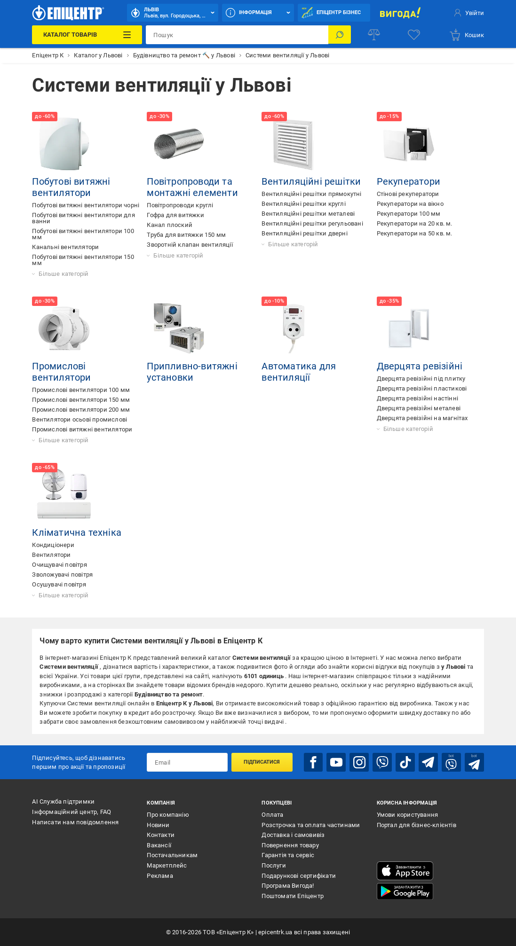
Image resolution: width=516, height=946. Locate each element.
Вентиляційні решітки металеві (308, 213)
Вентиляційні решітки (311, 181)
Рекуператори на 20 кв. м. (414, 223)
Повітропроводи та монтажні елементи (192, 187)
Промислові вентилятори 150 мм (81, 399)
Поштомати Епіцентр (293, 895)
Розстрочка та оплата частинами (311, 824)
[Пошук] (339, 34)
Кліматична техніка (76, 532)
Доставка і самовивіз (293, 834)
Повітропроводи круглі (180, 205)
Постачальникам (172, 855)
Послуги (274, 864)
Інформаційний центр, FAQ (71, 811)
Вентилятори (51, 554)
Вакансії (159, 844)
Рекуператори (408, 181)
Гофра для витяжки (175, 215)
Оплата (272, 814)
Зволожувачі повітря (62, 574)
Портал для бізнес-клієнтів (416, 824)
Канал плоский (169, 224)
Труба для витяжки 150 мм (186, 234)
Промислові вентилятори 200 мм (81, 409)
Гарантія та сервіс (288, 855)
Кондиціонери (53, 544)
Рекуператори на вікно (410, 203)
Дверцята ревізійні (420, 366)
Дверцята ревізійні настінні (417, 398)
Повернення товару (290, 844)
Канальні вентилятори (65, 246)
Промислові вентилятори (61, 371)
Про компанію (168, 814)
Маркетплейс (167, 864)
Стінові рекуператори (408, 193)
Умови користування (407, 814)
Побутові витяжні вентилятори (71, 187)
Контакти (161, 834)
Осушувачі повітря (59, 584)
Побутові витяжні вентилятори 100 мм (83, 234)
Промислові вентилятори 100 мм (81, 389)
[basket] (466, 35)
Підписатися (262, 762)
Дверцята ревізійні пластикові (422, 388)
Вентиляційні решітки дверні (304, 233)
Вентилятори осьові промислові (79, 419)
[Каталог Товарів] (87, 34)
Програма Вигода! (288, 885)
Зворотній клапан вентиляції (189, 244)
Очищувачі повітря (59, 564)
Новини (158, 824)
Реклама (160, 875)
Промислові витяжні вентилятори (82, 429)
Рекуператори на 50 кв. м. (414, 233)
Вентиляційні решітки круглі (303, 203)
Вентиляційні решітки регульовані (312, 223)
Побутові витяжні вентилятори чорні (85, 205)
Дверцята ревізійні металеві (418, 408)
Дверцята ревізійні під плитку (421, 378)
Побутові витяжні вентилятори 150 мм (83, 259)
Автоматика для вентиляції (299, 371)
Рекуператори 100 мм (409, 213)
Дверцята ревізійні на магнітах (422, 418)
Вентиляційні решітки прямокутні (311, 193)
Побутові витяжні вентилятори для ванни (83, 218)
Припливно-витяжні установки (192, 371)
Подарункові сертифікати (299, 875)
